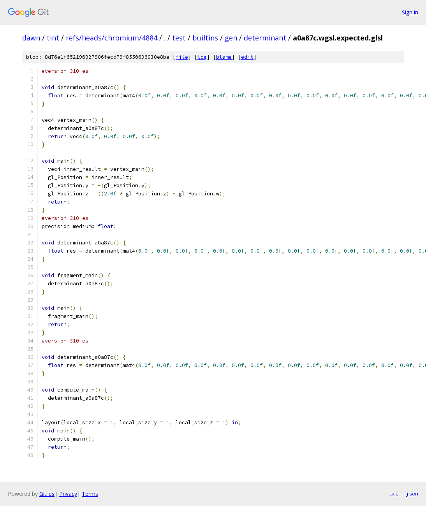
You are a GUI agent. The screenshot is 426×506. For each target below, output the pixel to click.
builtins (205, 37)
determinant (265, 37)
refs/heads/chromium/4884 (111, 37)
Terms (90, 493)
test (179, 37)
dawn (31, 37)
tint (53, 37)
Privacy (68, 493)
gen (231, 37)
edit (247, 57)
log (202, 57)
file (182, 57)
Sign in (410, 12)
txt (393, 493)
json (412, 493)
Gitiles (47, 493)
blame (224, 57)
